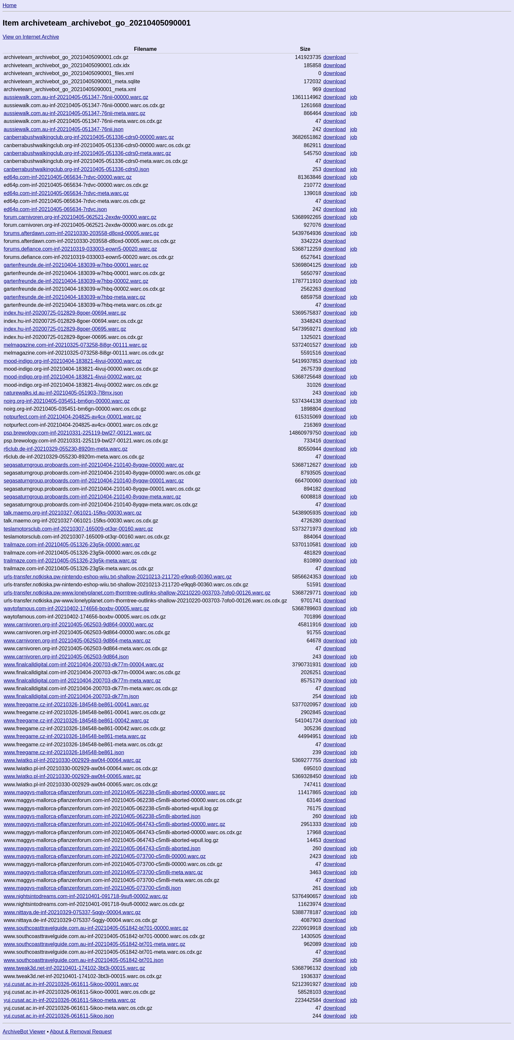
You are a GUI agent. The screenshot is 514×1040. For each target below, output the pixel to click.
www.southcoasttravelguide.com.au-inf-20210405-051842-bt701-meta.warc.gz (94, 944)
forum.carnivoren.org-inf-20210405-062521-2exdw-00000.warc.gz (80, 217)
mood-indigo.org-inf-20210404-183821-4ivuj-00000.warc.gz (73, 361)
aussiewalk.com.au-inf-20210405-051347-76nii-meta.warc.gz (74, 113)
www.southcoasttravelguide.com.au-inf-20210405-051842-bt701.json (83, 960)
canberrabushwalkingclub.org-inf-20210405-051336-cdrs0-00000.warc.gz (89, 137)
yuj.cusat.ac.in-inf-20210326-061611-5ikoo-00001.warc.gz (71, 984)
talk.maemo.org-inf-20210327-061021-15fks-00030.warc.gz (73, 513)
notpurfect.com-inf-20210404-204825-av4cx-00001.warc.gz (72, 417)
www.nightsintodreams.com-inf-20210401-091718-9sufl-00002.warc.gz (86, 896)
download (334, 57)
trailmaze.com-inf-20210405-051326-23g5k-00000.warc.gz (72, 544)
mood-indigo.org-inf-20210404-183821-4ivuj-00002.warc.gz (73, 377)
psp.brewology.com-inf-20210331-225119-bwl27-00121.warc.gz (77, 433)
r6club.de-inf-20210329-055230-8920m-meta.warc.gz (66, 449)
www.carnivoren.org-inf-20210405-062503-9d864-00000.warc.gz (78, 624)
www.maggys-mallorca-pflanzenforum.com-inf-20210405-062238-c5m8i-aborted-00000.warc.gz (114, 792)
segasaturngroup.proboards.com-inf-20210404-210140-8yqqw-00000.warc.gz (94, 465)
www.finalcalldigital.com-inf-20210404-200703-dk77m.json (71, 696)
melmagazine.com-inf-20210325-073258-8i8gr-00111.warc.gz (75, 345)
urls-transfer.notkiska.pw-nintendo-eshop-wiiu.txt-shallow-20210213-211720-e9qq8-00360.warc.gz (118, 576)
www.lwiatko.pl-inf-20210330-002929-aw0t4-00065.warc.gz (72, 776)
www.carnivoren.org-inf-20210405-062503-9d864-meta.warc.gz (77, 640)
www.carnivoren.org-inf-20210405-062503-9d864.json (66, 656)
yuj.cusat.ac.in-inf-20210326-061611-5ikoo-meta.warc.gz (70, 1000)
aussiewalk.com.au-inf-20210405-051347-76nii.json (64, 129)
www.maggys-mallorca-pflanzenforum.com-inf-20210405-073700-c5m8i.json (92, 888)
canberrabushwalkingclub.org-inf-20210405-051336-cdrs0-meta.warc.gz (87, 153)
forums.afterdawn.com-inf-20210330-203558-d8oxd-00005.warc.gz (81, 233)
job (353, 97)
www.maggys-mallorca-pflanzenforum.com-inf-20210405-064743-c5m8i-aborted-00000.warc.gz (114, 824)
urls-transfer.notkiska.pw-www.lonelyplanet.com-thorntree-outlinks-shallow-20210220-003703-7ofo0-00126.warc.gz (137, 593)
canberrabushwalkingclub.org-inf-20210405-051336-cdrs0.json (76, 169)
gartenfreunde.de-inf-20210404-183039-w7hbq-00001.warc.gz (76, 265)
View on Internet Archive (31, 37)
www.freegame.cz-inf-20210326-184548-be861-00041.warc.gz (76, 704)
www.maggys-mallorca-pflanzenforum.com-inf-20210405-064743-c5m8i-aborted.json (102, 848)
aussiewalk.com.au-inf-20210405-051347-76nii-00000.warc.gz (76, 97)
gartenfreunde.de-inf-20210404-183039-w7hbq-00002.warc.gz (76, 281)
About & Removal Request (81, 1031)
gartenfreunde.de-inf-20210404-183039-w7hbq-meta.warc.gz (74, 297)
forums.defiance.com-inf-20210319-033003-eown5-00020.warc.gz (80, 249)
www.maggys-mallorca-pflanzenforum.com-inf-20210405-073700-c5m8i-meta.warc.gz (103, 872)
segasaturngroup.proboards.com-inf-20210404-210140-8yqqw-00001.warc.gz (94, 480)
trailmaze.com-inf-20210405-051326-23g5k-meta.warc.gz (70, 560)
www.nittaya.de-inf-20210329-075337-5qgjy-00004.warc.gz (72, 912)
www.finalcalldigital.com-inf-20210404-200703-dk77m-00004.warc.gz (84, 664)
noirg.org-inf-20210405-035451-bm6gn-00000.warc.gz (66, 401)
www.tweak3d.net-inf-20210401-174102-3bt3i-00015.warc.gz (74, 968)
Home (10, 5)
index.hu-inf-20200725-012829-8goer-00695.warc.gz (65, 329)
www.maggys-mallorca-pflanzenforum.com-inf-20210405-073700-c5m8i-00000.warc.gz (105, 856)
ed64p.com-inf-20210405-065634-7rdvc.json (55, 209)
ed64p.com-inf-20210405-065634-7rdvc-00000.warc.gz (67, 177)
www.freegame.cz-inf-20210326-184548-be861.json (64, 752)
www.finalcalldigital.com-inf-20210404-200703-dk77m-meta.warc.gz (82, 680)
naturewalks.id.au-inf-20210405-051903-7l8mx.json (63, 393)
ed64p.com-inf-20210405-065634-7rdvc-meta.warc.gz (66, 193)
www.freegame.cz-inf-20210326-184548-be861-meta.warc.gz (75, 736)
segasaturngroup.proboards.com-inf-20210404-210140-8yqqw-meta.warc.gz (92, 497)
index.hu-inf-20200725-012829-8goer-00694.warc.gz (65, 313)
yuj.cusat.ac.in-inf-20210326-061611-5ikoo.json (59, 1016)
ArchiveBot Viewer (24, 1031)
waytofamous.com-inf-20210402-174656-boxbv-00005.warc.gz (76, 608)
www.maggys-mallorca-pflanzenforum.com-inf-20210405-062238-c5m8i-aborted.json (102, 816)
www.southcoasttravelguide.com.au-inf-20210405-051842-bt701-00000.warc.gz (96, 928)
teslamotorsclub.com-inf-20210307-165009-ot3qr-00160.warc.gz (78, 529)
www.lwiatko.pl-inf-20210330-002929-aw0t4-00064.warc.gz (72, 760)
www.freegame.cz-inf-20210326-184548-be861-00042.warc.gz (76, 720)
